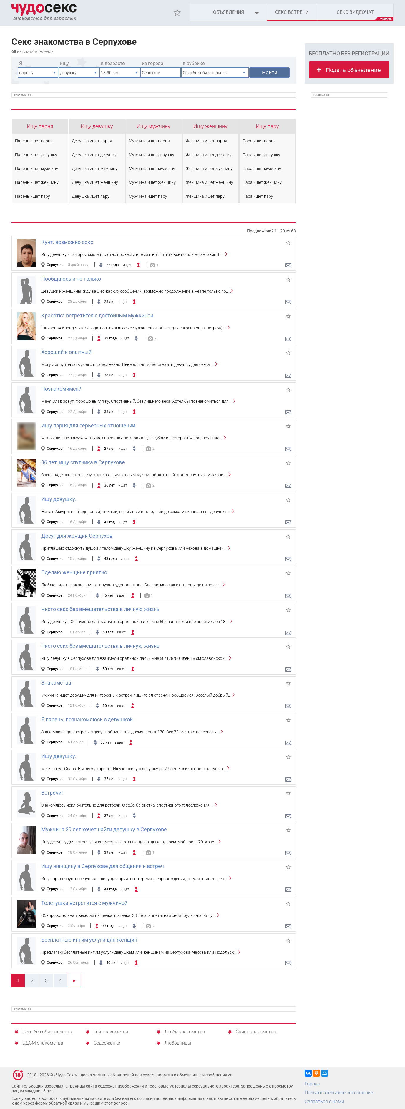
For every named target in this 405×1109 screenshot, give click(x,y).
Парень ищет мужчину (36, 168)
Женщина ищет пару (205, 196)
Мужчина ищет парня (149, 141)
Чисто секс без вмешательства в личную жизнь (100, 609)
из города (152, 63)
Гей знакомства (111, 1032)
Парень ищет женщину (37, 182)
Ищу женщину (210, 126)
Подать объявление (353, 70)
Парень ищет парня (34, 141)
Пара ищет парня (259, 141)
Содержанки (107, 1043)
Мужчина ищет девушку (151, 154)
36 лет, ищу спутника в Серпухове (83, 462)
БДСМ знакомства (42, 1043)
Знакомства (56, 683)
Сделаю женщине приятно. (75, 572)
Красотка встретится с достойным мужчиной (97, 315)
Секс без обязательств (47, 1032)
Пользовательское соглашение (339, 1092)
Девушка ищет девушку (94, 154)
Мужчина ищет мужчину (152, 168)
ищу (64, 63)
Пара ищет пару (258, 196)
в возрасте (113, 63)
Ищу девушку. (59, 499)
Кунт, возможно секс (67, 242)
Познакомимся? (61, 389)
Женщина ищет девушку (209, 154)
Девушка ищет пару (90, 196)
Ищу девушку (97, 126)
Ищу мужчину (153, 126)
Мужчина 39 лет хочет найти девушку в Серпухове (104, 829)
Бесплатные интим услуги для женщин (89, 940)
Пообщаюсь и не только (71, 279)
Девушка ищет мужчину (94, 168)
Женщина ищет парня (206, 141)
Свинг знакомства (256, 1032)
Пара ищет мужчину (262, 168)
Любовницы (178, 1043)
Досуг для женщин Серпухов (76, 536)
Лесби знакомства (185, 1032)
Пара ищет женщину (262, 182)
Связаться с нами (324, 1101)
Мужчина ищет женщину (152, 182)
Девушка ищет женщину (95, 182)
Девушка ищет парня (92, 141)
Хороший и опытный (66, 352)
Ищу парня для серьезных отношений (88, 425)
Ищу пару (267, 126)
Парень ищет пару (32, 196)
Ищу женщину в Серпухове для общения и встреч (102, 866)
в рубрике (194, 63)
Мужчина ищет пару (148, 196)
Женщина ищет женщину (209, 182)
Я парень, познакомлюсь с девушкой (87, 719)
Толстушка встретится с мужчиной (84, 903)
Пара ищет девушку (261, 154)
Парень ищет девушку (36, 154)
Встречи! (52, 793)
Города (312, 1084)
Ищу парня (40, 126)
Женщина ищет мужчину (209, 168)
